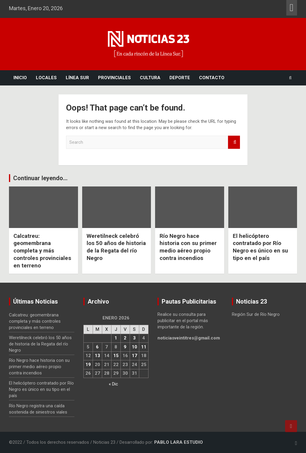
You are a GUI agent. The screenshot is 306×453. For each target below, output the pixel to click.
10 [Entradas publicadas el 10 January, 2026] (134, 347)
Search (234, 142)
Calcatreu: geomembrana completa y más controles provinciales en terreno (42, 250)
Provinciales (114, 77)
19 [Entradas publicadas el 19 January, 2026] (88, 364)
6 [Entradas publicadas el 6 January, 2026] (97, 347)
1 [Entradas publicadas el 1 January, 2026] (115, 338)
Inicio (20, 77)
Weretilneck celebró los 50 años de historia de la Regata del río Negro (116, 246)
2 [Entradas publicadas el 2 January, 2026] (125, 338)
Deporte (179, 77)
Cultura (150, 77)
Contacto (211, 77)
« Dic (113, 384)
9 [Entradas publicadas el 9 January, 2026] (125, 347)
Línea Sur (77, 77)
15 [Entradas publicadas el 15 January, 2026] (116, 355)
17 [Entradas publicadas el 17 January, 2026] (134, 355)
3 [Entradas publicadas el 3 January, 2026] (134, 338)
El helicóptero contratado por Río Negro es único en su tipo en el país (260, 246)
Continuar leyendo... (40, 178)
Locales (46, 77)
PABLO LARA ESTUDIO (178, 442)
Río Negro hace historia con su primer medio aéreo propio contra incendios (188, 246)
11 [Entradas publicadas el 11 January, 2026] (143, 347)
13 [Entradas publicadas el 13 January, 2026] (97, 355)
